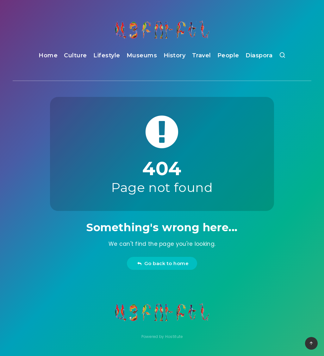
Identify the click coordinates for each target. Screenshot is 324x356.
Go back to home (163, 263)
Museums (142, 55)
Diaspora (259, 55)
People (228, 55)
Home (48, 55)
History (175, 55)
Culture (75, 55)
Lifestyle (106, 55)
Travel (201, 55)
